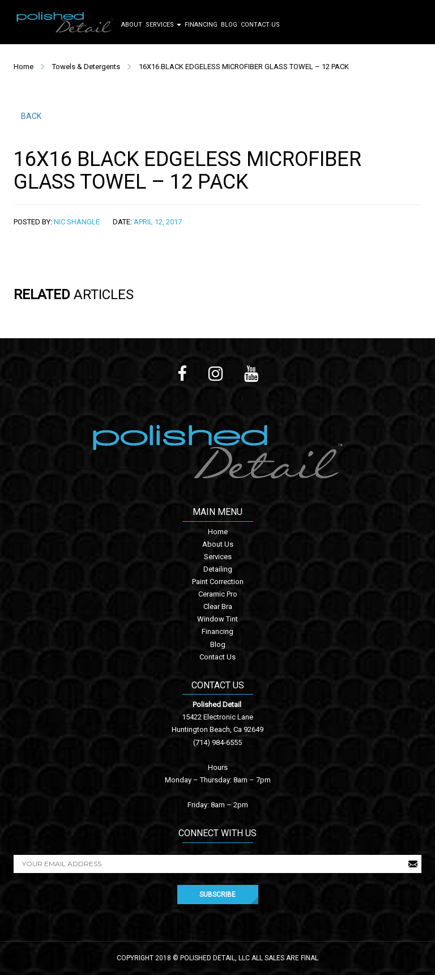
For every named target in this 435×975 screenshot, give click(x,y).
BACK (31, 116)
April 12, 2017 (158, 222)
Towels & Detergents (86, 66)
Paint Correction (218, 581)
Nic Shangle (77, 222)
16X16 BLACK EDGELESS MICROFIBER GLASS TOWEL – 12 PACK (244, 66)
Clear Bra (217, 606)
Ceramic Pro (217, 594)
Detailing (217, 569)
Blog (229, 24)
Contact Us (260, 24)
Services (163, 24)
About (131, 24)
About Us (217, 544)
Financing (201, 24)
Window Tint (217, 619)
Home (23, 66)
